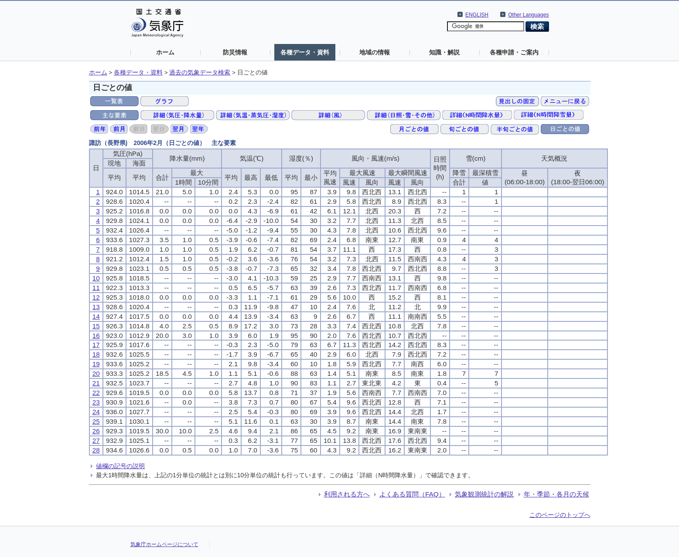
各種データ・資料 (304, 52)
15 (96, 326)
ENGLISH (476, 15)
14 (96, 316)
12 (96, 297)
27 (96, 440)
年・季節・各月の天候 (556, 494)
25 (96, 421)
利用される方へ (347, 494)
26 (96, 431)
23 (96, 402)
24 (96, 411)
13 (96, 307)
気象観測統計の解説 (484, 494)
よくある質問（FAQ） (412, 494)
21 (96, 383)
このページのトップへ (559, 514)
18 (96, 354)
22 (96, 392)
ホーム (165, 52)
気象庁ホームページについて (164, 544)
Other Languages (528, 15)
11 (96, 287)
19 (96, 364)
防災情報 (235, 52)
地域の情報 (374, 52)
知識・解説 (444, 52)
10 (96, 278)
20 (96, 373)
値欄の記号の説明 (120, 465)
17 (96, 344)
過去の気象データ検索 (199, 72)
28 (96, 450)
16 (96, 335)
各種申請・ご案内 (514, 52)
